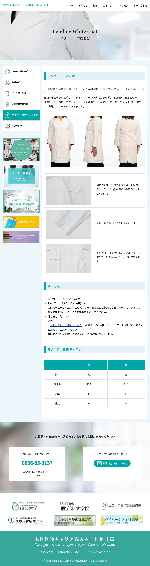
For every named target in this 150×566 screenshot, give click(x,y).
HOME (70, 5)
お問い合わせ (140, 5)
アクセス (123, 5)
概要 (95, 5)
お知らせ (83, 5)
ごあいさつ (108, 5)
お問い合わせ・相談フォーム (66, 325)
